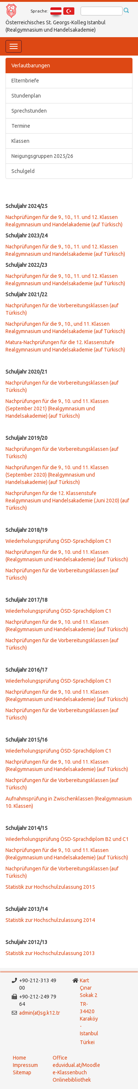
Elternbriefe (25, 81)
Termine (20, 126)
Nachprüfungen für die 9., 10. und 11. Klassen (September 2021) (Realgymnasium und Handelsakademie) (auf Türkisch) (57, 408)
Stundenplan (26, 96)
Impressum (25, 1065)
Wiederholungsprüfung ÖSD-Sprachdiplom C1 (59, 541)
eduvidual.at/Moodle (76, 1065)
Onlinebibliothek (72, 1080)
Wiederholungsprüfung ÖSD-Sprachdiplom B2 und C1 (67, 839)
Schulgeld (23, 171)
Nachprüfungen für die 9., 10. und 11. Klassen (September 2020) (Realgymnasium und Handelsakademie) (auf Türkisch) (57, 474)
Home (19, 1058)
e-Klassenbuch (70, 1072)
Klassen (20, 141)
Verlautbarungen (30, 65)
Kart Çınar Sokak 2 (89, 987)
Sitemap (22, 1072)
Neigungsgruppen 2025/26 (42, 156)
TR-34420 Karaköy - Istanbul (89, 1018)
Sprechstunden (29, 111)
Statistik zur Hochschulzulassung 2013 (50, 953)
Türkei (88, 1042)
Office (60, 1058)
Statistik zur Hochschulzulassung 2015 (50, 887)
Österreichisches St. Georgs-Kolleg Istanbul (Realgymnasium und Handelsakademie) (56, 26)
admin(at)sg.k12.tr (39, 1013)
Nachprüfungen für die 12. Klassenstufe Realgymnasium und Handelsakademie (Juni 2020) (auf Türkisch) (67, 500)
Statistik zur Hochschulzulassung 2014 (50, 920)
